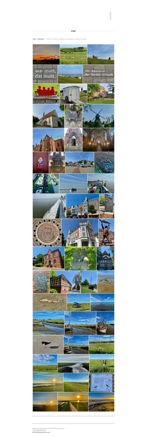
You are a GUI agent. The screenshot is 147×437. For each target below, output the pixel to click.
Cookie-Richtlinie (53, 428)
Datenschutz (43, 428)
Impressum (35, 428)
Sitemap (61, 428)
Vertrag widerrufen (39, 430)
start (73, 31)
